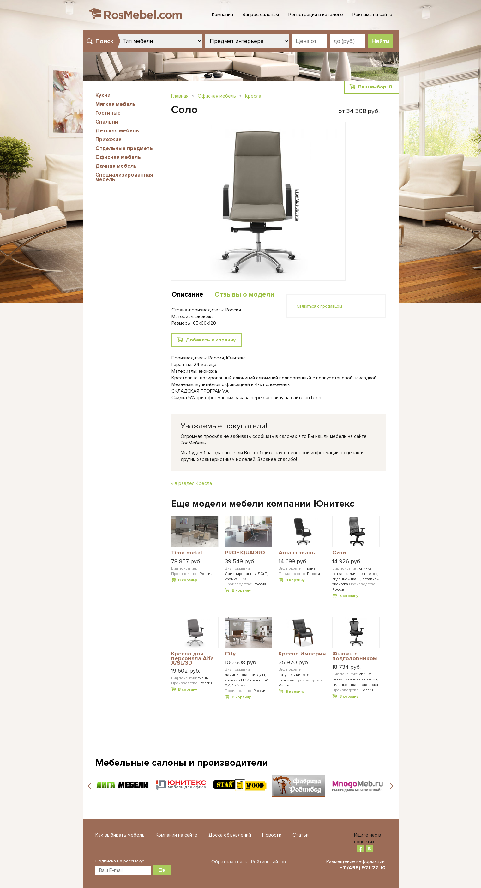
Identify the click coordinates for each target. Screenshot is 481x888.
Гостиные (108, 113)
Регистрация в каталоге (315, 14)
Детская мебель (117, 130)
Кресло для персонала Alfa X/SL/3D (192, 658)
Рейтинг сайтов (268, 862)
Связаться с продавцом (319, 306)
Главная (180, 96)
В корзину (187, 580)
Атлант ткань (297, 552)
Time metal (186, 552)
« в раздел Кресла (191, 483)
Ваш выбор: (375, 87)
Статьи (300, 835)
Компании (222, 14)
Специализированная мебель (124, 177)
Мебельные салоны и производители (181, 763)
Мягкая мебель (115, 104)
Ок (162, 870)
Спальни (106, 121)
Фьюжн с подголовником (354, 656)
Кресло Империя (302, 653)
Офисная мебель (118, 157)
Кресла (253, 96)
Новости (271, 835)
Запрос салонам (261, 14)
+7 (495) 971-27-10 (363, 868)
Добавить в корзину (211, 340)
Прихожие (108, 139)
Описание (187, 294)
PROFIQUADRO (245, 552)
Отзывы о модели (244, 294)
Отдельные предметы (124, 148)
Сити (339, 552)
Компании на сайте (176, 835)
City (230, 653)
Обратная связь (229, 862)
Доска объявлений (229, 835)
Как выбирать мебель (120, 835)
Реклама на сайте (372, 14)
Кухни (103, 95)
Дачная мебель (116, 166)
